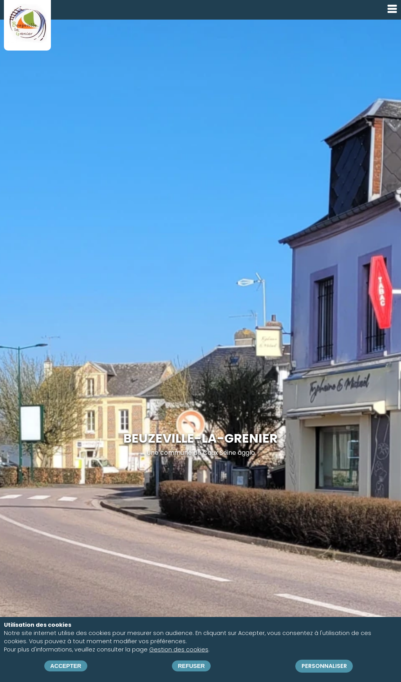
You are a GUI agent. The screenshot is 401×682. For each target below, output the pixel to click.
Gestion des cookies (178, 650)
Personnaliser (324, 666)
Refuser (191, 666)
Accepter (65, 666)
